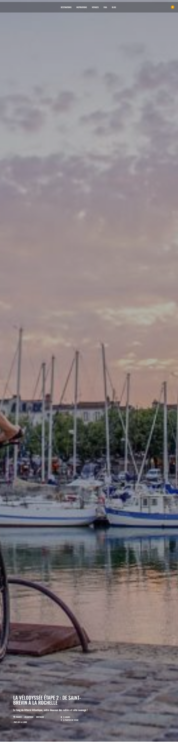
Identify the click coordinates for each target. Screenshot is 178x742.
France (19, 717)
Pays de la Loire (20, 722)
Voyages (95, 7)
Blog (114, 7)
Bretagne (40, 717)
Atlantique (28, 717)
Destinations (66, 7)
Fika (105, 7)
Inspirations (81, 7)
